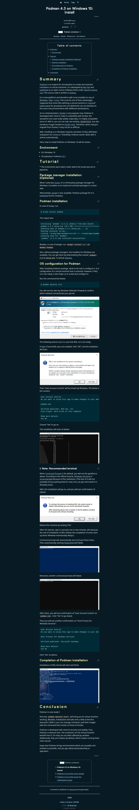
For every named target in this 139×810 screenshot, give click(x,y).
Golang (73, 92)
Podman (43, 84)
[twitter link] (71, 27)
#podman (56, 36)
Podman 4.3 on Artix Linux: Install (70, 772)
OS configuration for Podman (62, 66)
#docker (63, 36)
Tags (73, 2)
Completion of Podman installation (64, 69)
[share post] (96, 16)
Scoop (57, 182)
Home (62, 801)
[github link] (75, 27)
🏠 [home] (61, 2)
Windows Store (46, 483)
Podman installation (59, 62)
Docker (63, 113)
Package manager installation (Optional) (66, 59)
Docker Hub (70, 124)
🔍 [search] (78, 2)
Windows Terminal (82, 475)
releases (68, 257)
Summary (53, 49)
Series (66, 2)
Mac (51, 100)
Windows (44, 100)
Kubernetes (45, 105)
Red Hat (86, 87)
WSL (86, 131)
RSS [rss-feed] (76, 801)
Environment (56, 52)
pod (90, 103)
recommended (46, 478)
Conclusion (54, 72)
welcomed (73, 788)
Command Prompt (53, 472)
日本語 (69, 796)
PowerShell (69, 542)
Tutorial (53, 56)
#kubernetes (71, 36)
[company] (72, 804)
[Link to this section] (98, 79)
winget (54, 192)
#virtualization (81, 36)
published (44, 90)
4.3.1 (63, 156)
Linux (57, 100)
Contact (69, 801)
